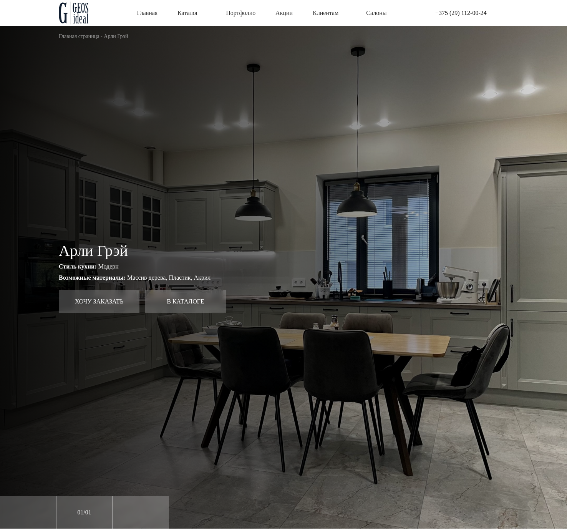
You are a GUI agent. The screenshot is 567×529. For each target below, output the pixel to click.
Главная (147, 13)
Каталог (191, 13)
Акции (284, 13)
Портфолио (240, 13)
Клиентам (329, 13)
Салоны (376, 13)
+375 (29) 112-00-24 (461, 13)
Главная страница (79, 36)
